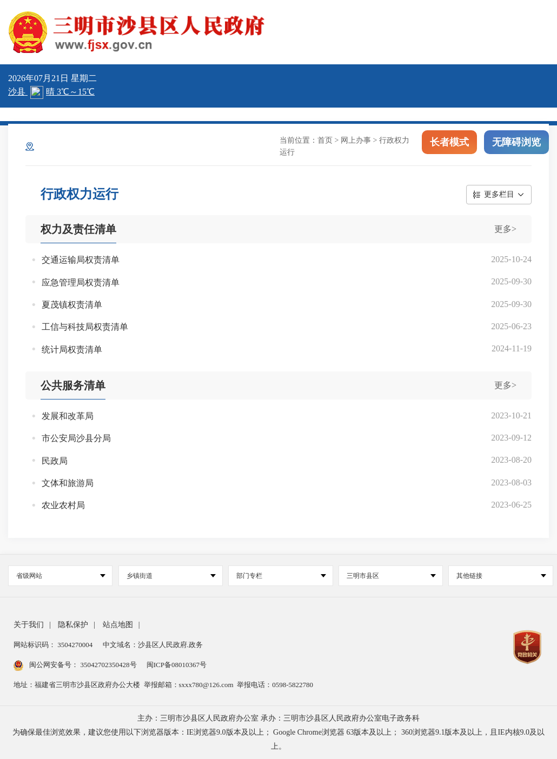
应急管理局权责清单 (81, 282)
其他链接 (501, 576)
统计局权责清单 (72, 349)
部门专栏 (281, 576)
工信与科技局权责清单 (85, 326)
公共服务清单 (73, 385)
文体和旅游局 (68, 483)
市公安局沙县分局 (76, 438)
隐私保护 (73, 625)
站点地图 (118, 625)
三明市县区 (391, 576)
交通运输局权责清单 (81, 259)
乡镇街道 (171, 576)
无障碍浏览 (516, 144)
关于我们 (29, 625)
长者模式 (449, 144)
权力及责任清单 (78, 229)
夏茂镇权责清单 (72, 304)
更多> (505, 229)
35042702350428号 (108, 665)
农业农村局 (63, 505)
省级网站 (60, 576)
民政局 (55, 460)
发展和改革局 (68, 416)
